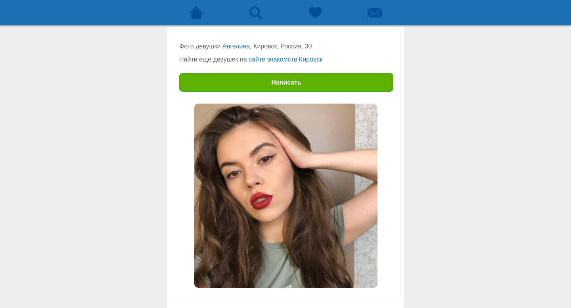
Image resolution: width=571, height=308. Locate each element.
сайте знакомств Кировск (285, 59)
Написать (286, 82)
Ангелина (236, 46)
